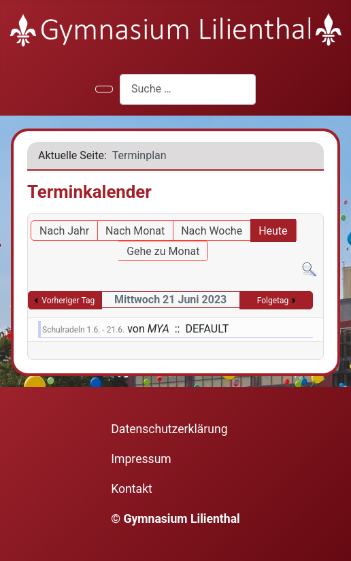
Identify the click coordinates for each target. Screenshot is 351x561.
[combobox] (188, 89)
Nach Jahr (64, 230)
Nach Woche (211, 230)
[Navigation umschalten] (104, 89)
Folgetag (273, 300)
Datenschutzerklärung (169, 429)
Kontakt (131, 489)
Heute (272, 230)
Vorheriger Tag (68, 300)
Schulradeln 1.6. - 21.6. (83, 330)
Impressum (141, 459)
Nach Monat (135, 230)
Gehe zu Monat (163, 251)
